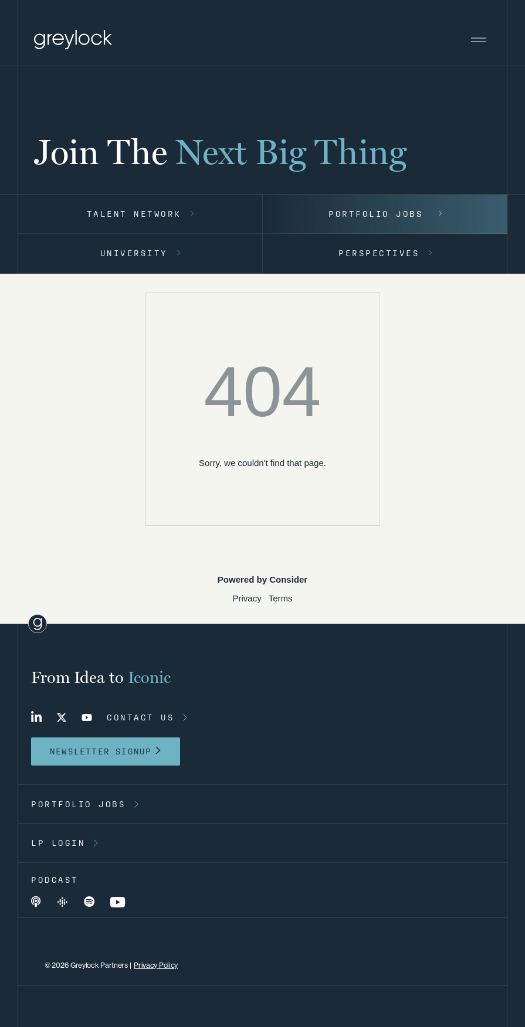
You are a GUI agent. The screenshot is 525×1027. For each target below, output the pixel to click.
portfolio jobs (78, 804)
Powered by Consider (262, 579)
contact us (140, 717)
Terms (281, 598)
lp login (58, 843)
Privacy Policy (156, 965)
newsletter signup (100, 751)
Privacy (246, 598)
